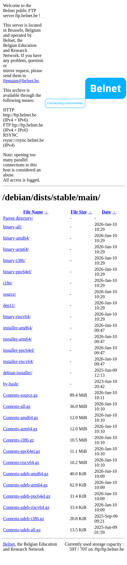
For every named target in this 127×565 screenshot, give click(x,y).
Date (106, 212)
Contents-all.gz (16, 406)
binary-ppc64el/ (17, 271)
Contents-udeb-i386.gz (23, 518)
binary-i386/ (14, 260)
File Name (33, 212)
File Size (79, 212)
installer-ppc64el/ (19, 350)
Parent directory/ (18, 218)
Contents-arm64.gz (20, 428)
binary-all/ (12, 226)
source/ (9, 294)
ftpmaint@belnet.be (21, 80)
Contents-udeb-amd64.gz (25, 473)
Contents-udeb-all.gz (22, 529)
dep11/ (9, 305)
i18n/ (7, 283)
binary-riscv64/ (17, 316)
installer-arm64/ (17, 339)
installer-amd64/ (18, 327)
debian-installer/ (17, 372)
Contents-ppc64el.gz (21, 451)
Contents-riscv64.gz (21, 462)
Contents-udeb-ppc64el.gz (26, 496)
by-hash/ (11, 384)
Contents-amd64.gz (20, 417)
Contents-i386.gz (18, 440)
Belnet (9, 544)
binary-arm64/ (16, 249)
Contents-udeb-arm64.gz (25, 485)
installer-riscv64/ (18, 361)
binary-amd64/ (16, 238)
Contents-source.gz (20, 395)
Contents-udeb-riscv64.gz (26, 507)
